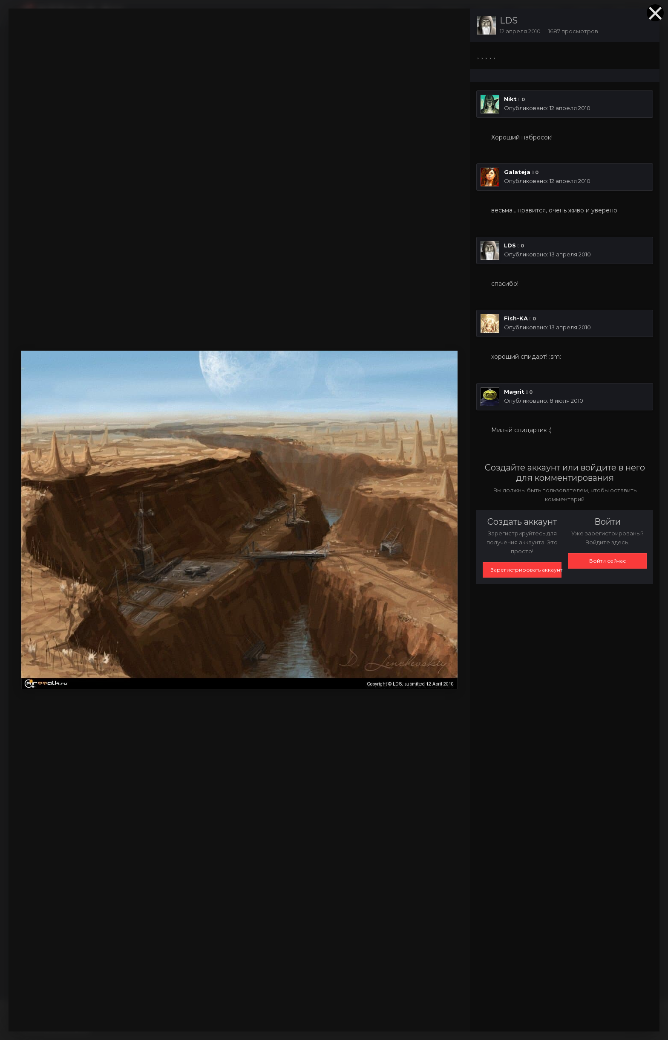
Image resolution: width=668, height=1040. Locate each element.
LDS (509, 20)
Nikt (510, 99)
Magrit (514, 391)
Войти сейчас (607, 561)
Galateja (517, 171)
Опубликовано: (547, 108)
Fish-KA (516, 318)
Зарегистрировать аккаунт (526, 569)
